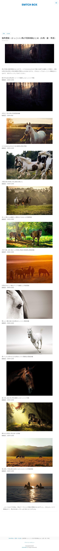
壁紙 (4, 33)
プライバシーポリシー (29, 542)
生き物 (8, 33)
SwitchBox (24, 547)
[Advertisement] (29, 17)
